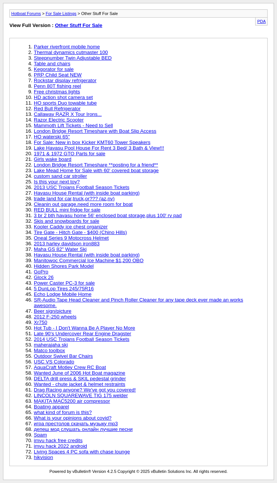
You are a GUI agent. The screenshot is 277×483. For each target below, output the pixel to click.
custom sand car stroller (60, 176)
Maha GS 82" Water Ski (60, 249)
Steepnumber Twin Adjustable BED (73, 58)
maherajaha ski (51, 345)
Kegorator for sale (54, 69)
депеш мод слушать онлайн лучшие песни (83, 429)
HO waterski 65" (52, 137)
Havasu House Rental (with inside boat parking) (87, 193)
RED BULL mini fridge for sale (67, 210)
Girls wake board (52, 159)
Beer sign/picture (52, 311)
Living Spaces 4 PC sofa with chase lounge (82, 451)
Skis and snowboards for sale (66, 221)
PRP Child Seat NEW (58, 75)
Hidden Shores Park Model (64, 266)
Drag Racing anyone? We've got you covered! (85, 390)
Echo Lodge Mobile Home (62, 294)
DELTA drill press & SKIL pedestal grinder (80, 378)
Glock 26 (44, 277)
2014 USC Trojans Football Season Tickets (81, 339)
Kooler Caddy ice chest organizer (70, 227)
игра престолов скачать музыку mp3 (76, 423)
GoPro (41, 271)
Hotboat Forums (26, 13)
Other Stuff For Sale (78, 25)
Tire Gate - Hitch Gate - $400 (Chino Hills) (80, 232)
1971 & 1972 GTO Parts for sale (69, 153)
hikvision (43, 457)
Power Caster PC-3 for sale (64, 283)
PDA (261, 21)
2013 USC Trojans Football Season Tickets (81, 187)
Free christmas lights (57, 91)
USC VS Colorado (54, 361)
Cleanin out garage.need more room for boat (83, 204)
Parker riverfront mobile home (67, 47)
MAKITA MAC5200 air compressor (72, 401)
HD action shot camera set (63, 97)
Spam (40, 435)
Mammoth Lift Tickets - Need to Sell (73, 125)
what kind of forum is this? (63, 412)
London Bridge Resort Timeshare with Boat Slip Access (95, 131)
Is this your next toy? (57, 181)
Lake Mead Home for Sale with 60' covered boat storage (96, 170)
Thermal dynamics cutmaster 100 (71, 52)
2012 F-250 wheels (55, 317)
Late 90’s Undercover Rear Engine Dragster (82, 333)
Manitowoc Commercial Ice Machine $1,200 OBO (89, 260)
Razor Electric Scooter (59, 120)
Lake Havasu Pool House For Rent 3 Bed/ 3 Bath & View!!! (99, 148)
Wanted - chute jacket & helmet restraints (79, 384)
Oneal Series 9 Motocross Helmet (71, 238)
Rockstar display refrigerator (65, 80)
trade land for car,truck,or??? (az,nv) (74, 198)
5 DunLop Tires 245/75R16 (64, 288)
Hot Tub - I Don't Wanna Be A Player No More (84, 328)
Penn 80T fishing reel (57, 86)
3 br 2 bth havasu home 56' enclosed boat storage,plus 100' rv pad (108, 215)
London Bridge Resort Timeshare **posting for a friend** (96, 165)
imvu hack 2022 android (60, 446)
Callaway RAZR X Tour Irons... (67, 114)
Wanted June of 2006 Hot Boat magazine (79, 373)
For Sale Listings (60, 13)
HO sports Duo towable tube (65, 103)
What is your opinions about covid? (73, 418)
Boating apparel (51, 407)
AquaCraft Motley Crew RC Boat (70, 367)
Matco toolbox (49, 350)
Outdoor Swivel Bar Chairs (63, 356)
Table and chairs (52, 63)
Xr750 (40, 322)
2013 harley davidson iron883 (67, 243)
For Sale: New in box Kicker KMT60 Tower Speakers (92, 142)
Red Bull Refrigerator (57, 108)
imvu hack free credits (58, 440)
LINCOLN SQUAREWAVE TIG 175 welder (81, 395)
